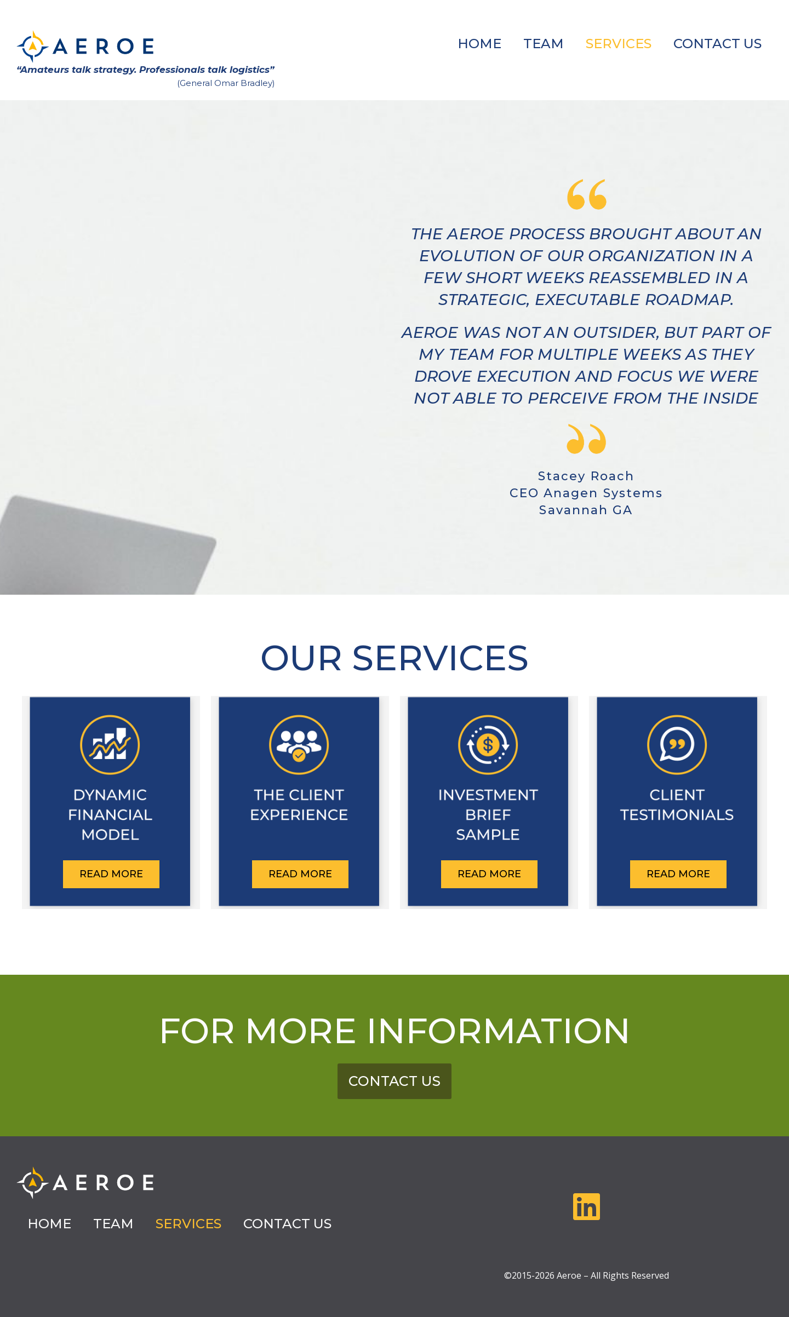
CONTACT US (717, 43)
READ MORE (111, 874)
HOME (479, 43)
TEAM (543, 43)
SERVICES (618, 43)
